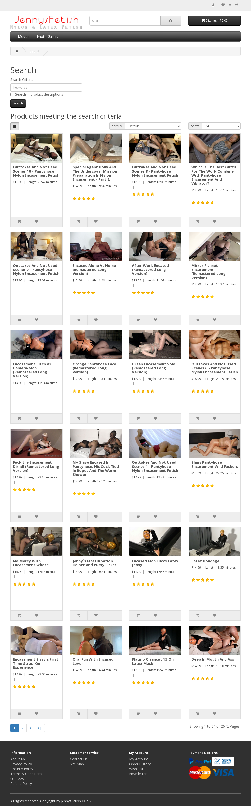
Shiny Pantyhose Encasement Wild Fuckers (214, 464)
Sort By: (117, 126)
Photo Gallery (47, 36)
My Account (138, 759)
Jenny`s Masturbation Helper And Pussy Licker (94, 562)
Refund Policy (21, 783)
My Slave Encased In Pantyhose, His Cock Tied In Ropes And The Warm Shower (96, 468)
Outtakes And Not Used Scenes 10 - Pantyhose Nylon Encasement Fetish (36, 171)
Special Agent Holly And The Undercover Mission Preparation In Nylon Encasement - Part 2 (95, 173)
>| (40, 728)
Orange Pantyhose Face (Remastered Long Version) (94, 367)
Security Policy (21, 769)
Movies (23, 36)
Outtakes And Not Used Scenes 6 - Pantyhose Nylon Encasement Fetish (214, 367)
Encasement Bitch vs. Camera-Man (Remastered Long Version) (32, 370)
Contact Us (79, 759)
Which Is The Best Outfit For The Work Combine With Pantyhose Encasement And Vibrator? (214, 175)
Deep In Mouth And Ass (212, 659)
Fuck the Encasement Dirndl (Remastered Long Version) (36, 466)
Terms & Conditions (26, 773)
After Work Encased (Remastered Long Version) (150, 269)
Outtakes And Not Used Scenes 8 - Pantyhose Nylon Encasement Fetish (155, 171)
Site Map (77, 764)
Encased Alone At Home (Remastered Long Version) (94, 269)
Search (35, 51)
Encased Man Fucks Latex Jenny (155, 562)
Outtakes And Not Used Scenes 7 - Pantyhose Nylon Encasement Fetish (36, 269)
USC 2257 (18, 778)
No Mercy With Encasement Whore (31, 562)
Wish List (136, 769)
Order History (140, 764)
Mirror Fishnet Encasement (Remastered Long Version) (208, 271)
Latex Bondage (205, 560)
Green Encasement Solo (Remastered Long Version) (153, 367)
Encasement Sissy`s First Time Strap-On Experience (35, 663)
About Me (18, 759)
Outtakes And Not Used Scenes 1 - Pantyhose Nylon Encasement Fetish (155, 466)
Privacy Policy (21, 764)
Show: (195, 126)
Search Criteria (21, 79)
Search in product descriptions (36, 94)
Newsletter (138, 773)
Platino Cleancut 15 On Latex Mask (153, 661)
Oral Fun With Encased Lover (93, 661)
